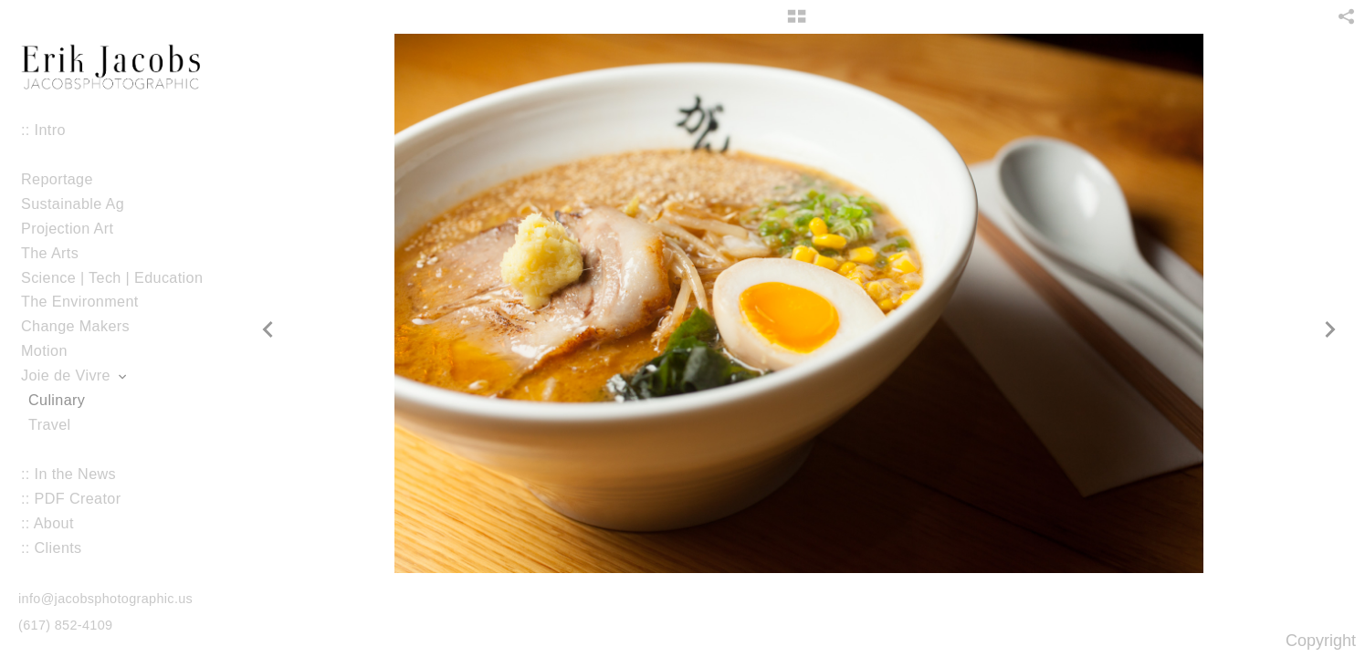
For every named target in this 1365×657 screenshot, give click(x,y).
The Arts (50, 253)
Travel (49, 424)
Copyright (1321, 640)
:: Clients (51, 547)
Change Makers (75, 326)
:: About (47, 523)
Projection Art (76, 228)
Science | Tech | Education (112, 277)
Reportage (57, 179)
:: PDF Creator (71, 498)
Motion (54, 351)
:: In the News (68, 473)
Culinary (56, 399)
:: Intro (43, 129)
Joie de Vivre (75, 375)
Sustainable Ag (72, 203)
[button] (796, 22)
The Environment (80, 301)
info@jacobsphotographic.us (105, 598)
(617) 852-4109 (65, 625)
